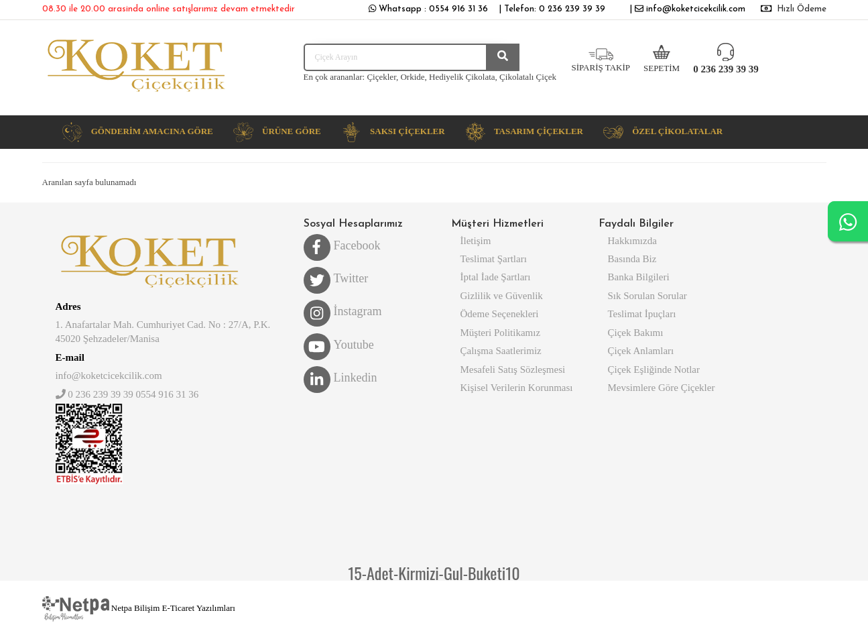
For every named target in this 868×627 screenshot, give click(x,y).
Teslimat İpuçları (642, 313)
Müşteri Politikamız (500, 332)
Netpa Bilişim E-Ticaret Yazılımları (138, 608)
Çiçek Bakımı (636, 332)
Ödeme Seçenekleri (499, 313)
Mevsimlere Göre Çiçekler (661, 387)
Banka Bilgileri (639, 277)
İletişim (475, 240)
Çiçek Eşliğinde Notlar (654, 369)
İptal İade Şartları (495, 277)
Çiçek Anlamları (641, 350)
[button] (137, 132)
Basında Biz (632, 258)
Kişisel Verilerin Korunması (516, 387)
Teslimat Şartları (493, 258)
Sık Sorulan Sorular (647, 295)
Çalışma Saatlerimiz (501, 350)
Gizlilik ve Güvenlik (501, 295)
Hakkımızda (632, 240)
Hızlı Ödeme (801, 9)
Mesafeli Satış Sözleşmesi (513, 369)
